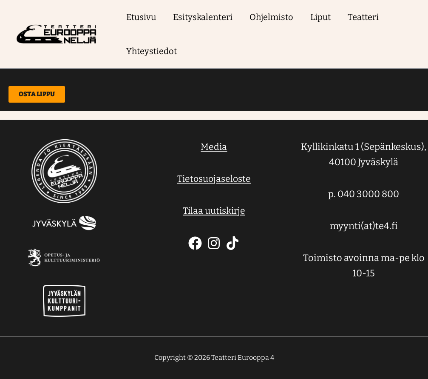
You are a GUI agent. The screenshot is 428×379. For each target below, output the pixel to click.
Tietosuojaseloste (214, 178)
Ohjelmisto (271, 17)
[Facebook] (195, 243)
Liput (320, 17)
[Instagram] (214, 243)
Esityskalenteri (202, 17)
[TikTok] (232, 243)
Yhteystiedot (151, 51)
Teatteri (363, 17)
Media (213, 146)
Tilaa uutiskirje (214, 210)
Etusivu (141, 17)
